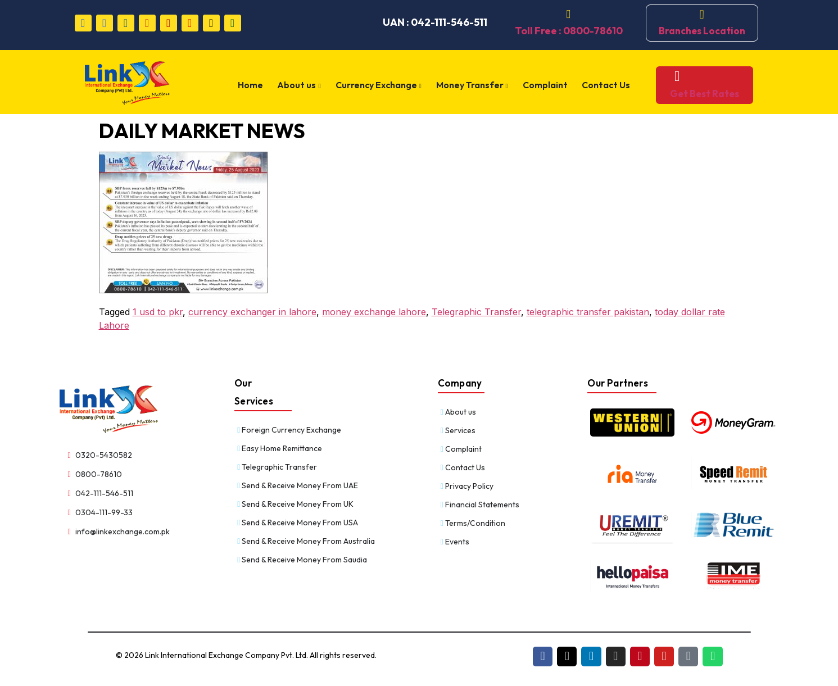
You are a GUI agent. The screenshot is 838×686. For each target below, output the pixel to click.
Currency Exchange (381, 85)
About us (303, 85)
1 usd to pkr (158, 311)
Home (256, 84)
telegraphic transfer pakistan (588, 311)
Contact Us (605, 84)
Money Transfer (474, 85)
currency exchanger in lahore (252, 311)
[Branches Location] (702, 14)
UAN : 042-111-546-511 (435, 22)
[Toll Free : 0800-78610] (569, 14)
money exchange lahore (374, 311)
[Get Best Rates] (672, 76)
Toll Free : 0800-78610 (569, 30)
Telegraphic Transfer (476, 311)
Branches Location (702, 31)
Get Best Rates (700, 93)
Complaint (545, 84)
